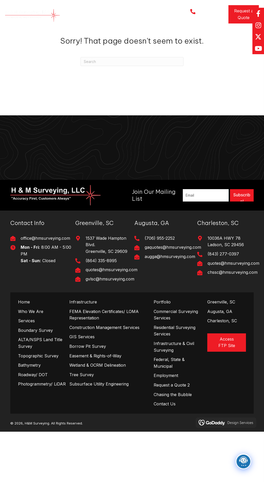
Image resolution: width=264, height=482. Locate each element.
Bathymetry (29, 365)
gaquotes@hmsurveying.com (173, 247)
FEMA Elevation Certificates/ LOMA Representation (104, 315)
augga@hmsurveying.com (170, 256)
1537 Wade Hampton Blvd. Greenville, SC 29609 (106, 245)
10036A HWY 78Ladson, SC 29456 (226, 241)
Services (26, 320)
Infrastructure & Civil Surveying (174, 347)
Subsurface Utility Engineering (99, 384)
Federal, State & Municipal (169, 363)
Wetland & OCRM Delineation (97, 365)
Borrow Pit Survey (87, 346)
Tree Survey (81, 374)
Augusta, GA (219, 311)
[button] (243, 14)
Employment (166, 375)
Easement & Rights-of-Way (95, 355)
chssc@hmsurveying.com (233, 272)
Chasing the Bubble (173, 394)
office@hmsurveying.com (45, 238)
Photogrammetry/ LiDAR (42, 384)
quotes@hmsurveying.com (111, 269)
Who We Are (30, 311)
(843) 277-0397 (223, 253)
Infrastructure (83, 301)
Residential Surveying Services (174, 331)
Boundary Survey (35, 330)
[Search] (132, 61)
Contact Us (165, 403)
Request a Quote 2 (172, 385)
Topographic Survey (38, 355)
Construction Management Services (104, 327)
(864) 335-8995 (101, 260)
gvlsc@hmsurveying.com (110, 279)
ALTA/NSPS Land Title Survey (40, 343)
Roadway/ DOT (33, 374)
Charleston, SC (222, 320)
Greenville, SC (221, 301)
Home (24, 301)
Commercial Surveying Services (176, 315)
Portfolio (162, 301)
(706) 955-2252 (160, 238)
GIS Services (82, 336)
